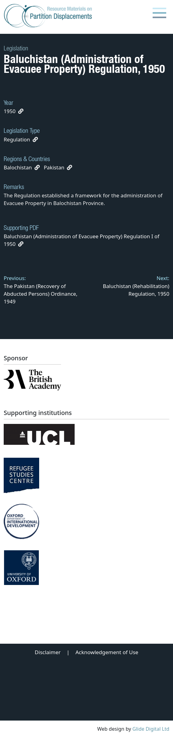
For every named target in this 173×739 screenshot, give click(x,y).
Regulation (17, 139)
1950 (9, 111)
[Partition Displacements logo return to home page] (49, 16)
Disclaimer (48, 652)
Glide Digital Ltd (150, 728)
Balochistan (18, 167)
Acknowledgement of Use (107, 652)
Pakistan (54, 167)
